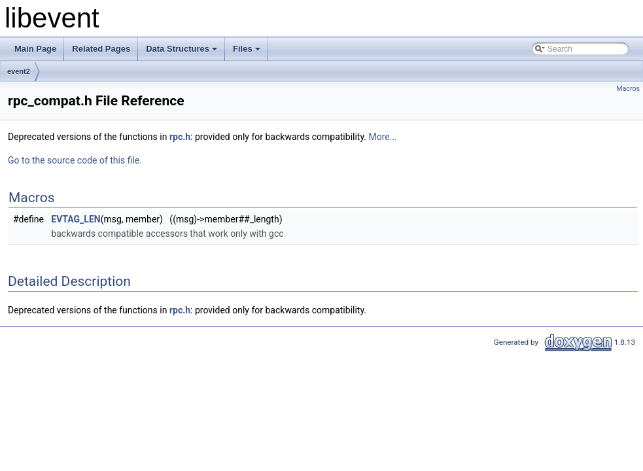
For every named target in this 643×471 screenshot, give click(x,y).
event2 (18, 71)
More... (383, 136)
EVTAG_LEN (75, 219)
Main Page (35, 49)
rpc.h (179, 136)
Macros (628, 88)
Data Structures (182, 52)
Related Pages (101, 49)
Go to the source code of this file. (75, 160)
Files (247, 52)
